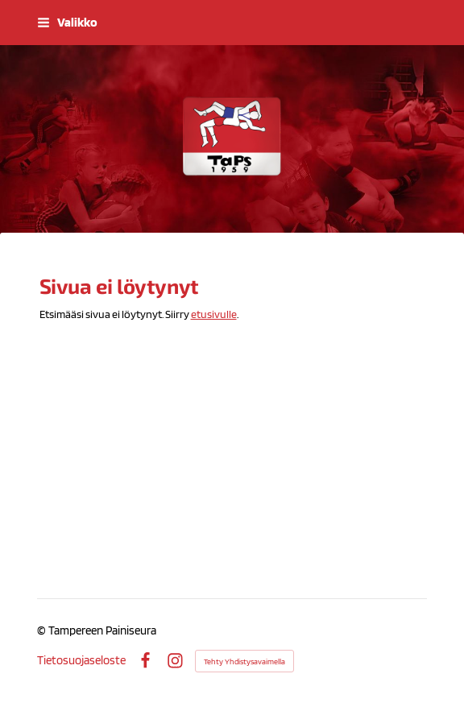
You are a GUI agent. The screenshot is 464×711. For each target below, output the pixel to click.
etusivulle (214, 314)
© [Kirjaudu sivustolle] (42, 630)
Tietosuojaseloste (81, 661)
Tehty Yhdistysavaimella (244, 661)
